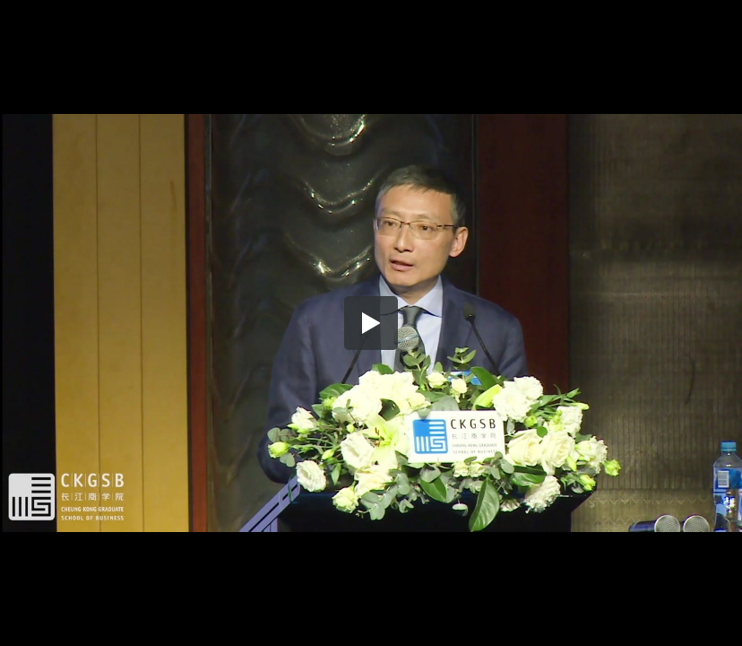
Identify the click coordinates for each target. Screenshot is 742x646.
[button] (371, 323)
